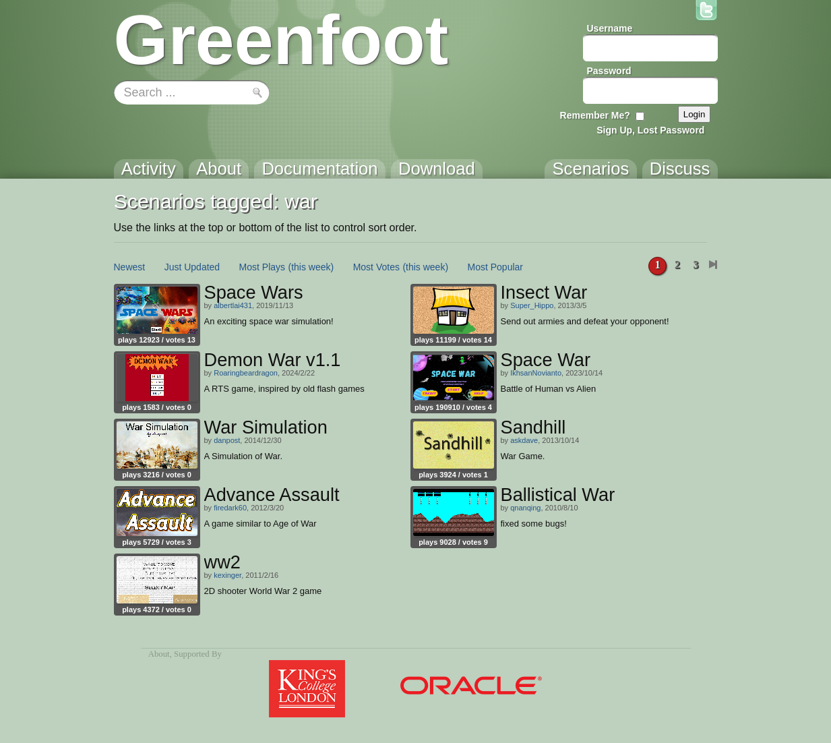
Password (609, 70)
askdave (524, 440)
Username (610, 28)
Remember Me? (595, 115)
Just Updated (192, 267)
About (159, 654)
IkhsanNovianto (535, 373)
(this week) (311, 267)
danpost (227, 440)
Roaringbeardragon (246, 373)
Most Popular (495, 267)
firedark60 (230, 508)
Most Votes (376, 267)
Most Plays (262, 267)
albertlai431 (233, 305)
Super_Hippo (531, 305)
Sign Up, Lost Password (650, 130)
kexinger (227, 575)
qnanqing (525, 508)
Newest (130, 267)
